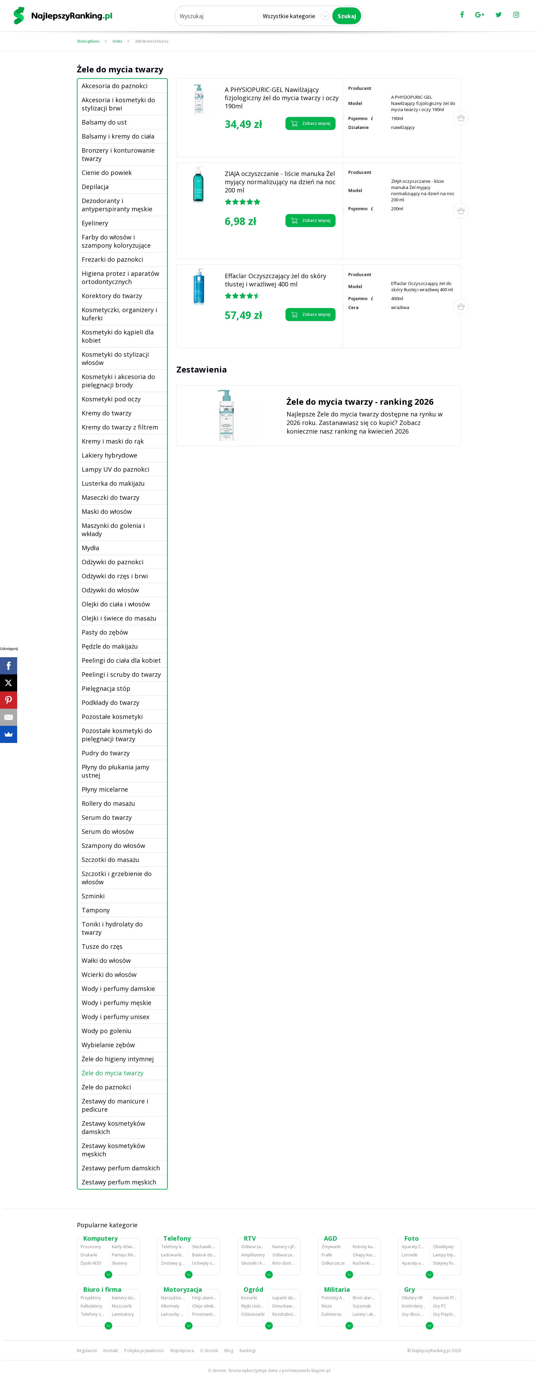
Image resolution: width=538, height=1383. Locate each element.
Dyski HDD (91, 1263)
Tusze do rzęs (102, 946)
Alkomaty (170, 1306)
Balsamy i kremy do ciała (118, 136)
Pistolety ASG (333, 1298)
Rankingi (247, 1351)
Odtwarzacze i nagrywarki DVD (284, 1255)
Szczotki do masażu (110, 859)
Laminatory (123, 1314)
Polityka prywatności (144, 1351)
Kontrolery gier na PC (414, 1306)
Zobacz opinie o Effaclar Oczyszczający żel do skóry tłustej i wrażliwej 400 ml (250, 333)
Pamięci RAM (124, 1255)
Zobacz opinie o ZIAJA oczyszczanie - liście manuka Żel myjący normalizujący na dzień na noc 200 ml (255, 242)
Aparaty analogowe (414, 1263)
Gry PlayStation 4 (445, 1314)
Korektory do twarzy (112, 296)
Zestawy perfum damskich (121, 1168)
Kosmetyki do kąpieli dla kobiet (118, 336)
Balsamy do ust (104, 122)
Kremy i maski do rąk (113, 441)
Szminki (93, 896)
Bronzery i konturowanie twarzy (118, 154)
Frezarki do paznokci (112, 259)
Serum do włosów (108, 831)
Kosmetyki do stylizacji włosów (115, 358)
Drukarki (89, 1255)
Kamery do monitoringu (124, 1298)
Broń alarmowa (365, 1298)
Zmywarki (331, 1247)
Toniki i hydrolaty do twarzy (112, 928)
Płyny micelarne (105, 789)
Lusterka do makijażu (113, 483)
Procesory (91, 1247)
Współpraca (182, 1351)
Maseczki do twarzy (110, 497)
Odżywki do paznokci (112, 562)
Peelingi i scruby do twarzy (121, 674)
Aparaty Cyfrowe (414, 1247)
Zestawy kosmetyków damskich (113, 1127)
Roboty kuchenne (365, 1247)
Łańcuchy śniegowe (173, 1314)
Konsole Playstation (445, 1298)
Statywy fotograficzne (445, 1263)
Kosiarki (249, 1298)
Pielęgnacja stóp (106, 688)
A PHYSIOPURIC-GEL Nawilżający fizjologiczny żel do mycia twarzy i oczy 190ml (282, 97)
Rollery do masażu (108, 803)
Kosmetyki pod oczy (111, 399)
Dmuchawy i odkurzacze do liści (284, 1306)
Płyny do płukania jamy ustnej (115, 771)
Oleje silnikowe (204, 1306)
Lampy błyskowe (445, 1255)
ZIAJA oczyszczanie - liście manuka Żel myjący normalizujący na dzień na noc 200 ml (280, 181)
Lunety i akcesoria (365, 1314)
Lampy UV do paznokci (115, 469)
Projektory (91, 1298)
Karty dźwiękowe (124, 1247)
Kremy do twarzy (106, 413)
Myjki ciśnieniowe (253, 1306)
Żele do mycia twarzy (151, 41)
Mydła (90, 548)
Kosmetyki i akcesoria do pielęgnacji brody (118, 381)
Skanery (119, 1263)
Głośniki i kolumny (253, 1263)
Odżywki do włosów (110, 590)
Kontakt (110, 1351)
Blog (228, 1351)
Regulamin (87, 1351)
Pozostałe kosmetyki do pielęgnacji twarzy (117, 734)
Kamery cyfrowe (284, 1247)
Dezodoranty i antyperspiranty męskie (117, 205)
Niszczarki (122, 1306)
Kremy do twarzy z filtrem (120, 427)
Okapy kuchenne (365, 1255)
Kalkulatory (91, 1306)
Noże (326, 1306)
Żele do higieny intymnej (118, 1059)
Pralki (326, 1255)
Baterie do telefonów (204, 1255)
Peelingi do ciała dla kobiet (121, 660)
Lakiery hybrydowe (109, 455)
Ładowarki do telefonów (173, 1255)
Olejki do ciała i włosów (116, 604)
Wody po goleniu (106, 1031)
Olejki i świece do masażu (119, 618)
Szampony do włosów (113, 845)
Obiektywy (443, 1247)
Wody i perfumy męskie (116, 1002)
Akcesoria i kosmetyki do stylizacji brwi (118, 104)
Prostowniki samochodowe (204, 1314)
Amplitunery (253, 1255)
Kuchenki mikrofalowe (365, 1263)
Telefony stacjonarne (93, 1314)
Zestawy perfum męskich (119, 1182)
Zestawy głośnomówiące (173, 1263)
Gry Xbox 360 (414, 1314)
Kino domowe (284, 1263)
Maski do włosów (107, 511)
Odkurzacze (333, 1263)
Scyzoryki (362, 1306)
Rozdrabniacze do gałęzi (284, 1314)
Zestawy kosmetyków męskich (113, 1150)
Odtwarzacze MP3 (253, 1247)
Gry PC (439, 1306)
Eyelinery (95, 223)
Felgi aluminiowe (204, 1298)
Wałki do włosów (106, 960)
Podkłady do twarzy (110, 702)
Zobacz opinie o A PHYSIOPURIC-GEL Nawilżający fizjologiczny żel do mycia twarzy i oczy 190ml (255, 142)
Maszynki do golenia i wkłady (113, 529)
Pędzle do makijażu (110, 646)
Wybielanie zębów (108, 1045)
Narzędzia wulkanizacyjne (173, 1298)
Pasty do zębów (105, 632)
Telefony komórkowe (173, 1247)
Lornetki (410, 1255)
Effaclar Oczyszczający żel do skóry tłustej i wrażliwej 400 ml (275, 280)
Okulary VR (412, 1298)
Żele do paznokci (106, 1087)
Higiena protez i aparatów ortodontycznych (120, 277)
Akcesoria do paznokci (115, 86)
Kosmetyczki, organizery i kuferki (119, 314)
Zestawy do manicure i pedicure (115, 1105)
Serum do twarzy (107, 817)
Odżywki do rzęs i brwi (115, 576)
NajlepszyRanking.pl (431, 1351)
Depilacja (95, 186)
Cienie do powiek (107, 172)
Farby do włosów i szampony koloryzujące (116, 241)
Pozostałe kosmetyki (112, 716)
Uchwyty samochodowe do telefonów (204, 1263)
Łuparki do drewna (284, 1298)
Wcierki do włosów (109, 974)
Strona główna (88, 41)
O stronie (209, 1351)
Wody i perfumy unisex (115, 1017)
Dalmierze (331, 1314)
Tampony (96, 910)
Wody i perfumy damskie (118, 988)
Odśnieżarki (253, 1314)
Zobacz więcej (310, 123)
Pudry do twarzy (106, 753)
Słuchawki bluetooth (204, 1247)
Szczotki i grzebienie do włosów (117, 878)
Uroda (117, 41)
